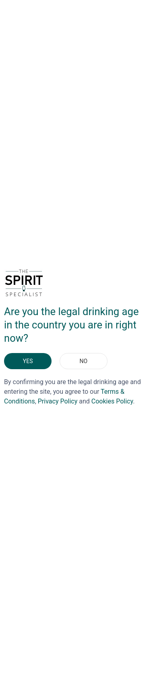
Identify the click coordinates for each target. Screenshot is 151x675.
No (84, 361)
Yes (28, 361)
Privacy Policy (58, 401)
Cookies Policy (112, 401)
